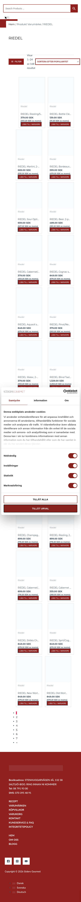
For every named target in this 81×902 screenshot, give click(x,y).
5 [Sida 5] (16, 729)
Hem (12, 24)
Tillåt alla (40, 499)
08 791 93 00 (20, 788)
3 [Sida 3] (16, 721)
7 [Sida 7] (16, 738)
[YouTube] (26, 861)
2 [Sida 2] (16, 717)
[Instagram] (17, 861)
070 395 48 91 (23, 792)
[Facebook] (8, 861)
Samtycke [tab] (14, 400)
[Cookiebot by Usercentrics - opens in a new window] (63, 392)
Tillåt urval (40, 508)
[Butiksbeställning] (57, 61)
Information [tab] (40, 400)
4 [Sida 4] (17, 725)
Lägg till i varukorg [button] (31, 124)
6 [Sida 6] (16, 734)
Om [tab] (67, 400)
